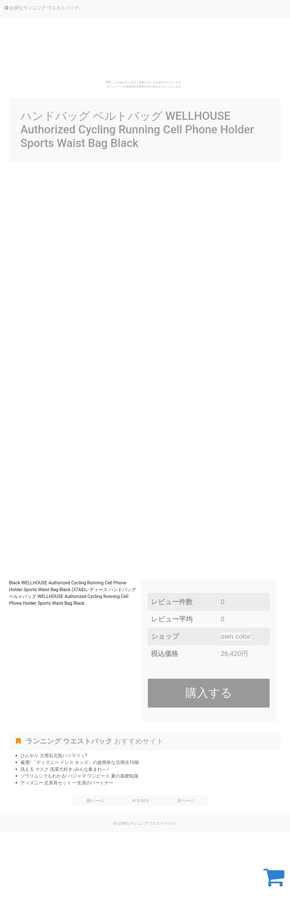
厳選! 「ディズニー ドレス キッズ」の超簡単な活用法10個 (79, 762)
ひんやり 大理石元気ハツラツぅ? (53, 755)
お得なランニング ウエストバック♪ (43, 7)
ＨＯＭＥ (141, 800)
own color (235, 636)
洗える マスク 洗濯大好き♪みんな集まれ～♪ (64, 769)
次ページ (186, 800)
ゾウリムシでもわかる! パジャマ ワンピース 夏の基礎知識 (79, 776)
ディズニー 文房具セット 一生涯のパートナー (66, 782)
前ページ (95, 800)
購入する (208, 693)
